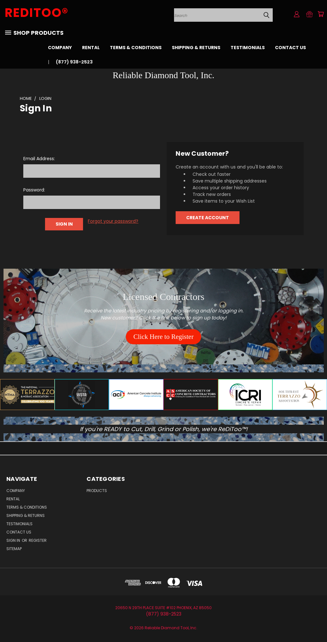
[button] (163, 337)
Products (97, 490)
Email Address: (39, 158)
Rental (91, 47)
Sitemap (14, 548)
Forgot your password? (113, 221)
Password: (34, 190)
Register (38, 540)
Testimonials (248, 47)
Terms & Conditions (136, 47)
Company (60, 47)
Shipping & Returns (196, 47)
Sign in (13, 540)
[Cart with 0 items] (320, 14)
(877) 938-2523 (74, 62)
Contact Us (290, 47)
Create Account (207, 217)
